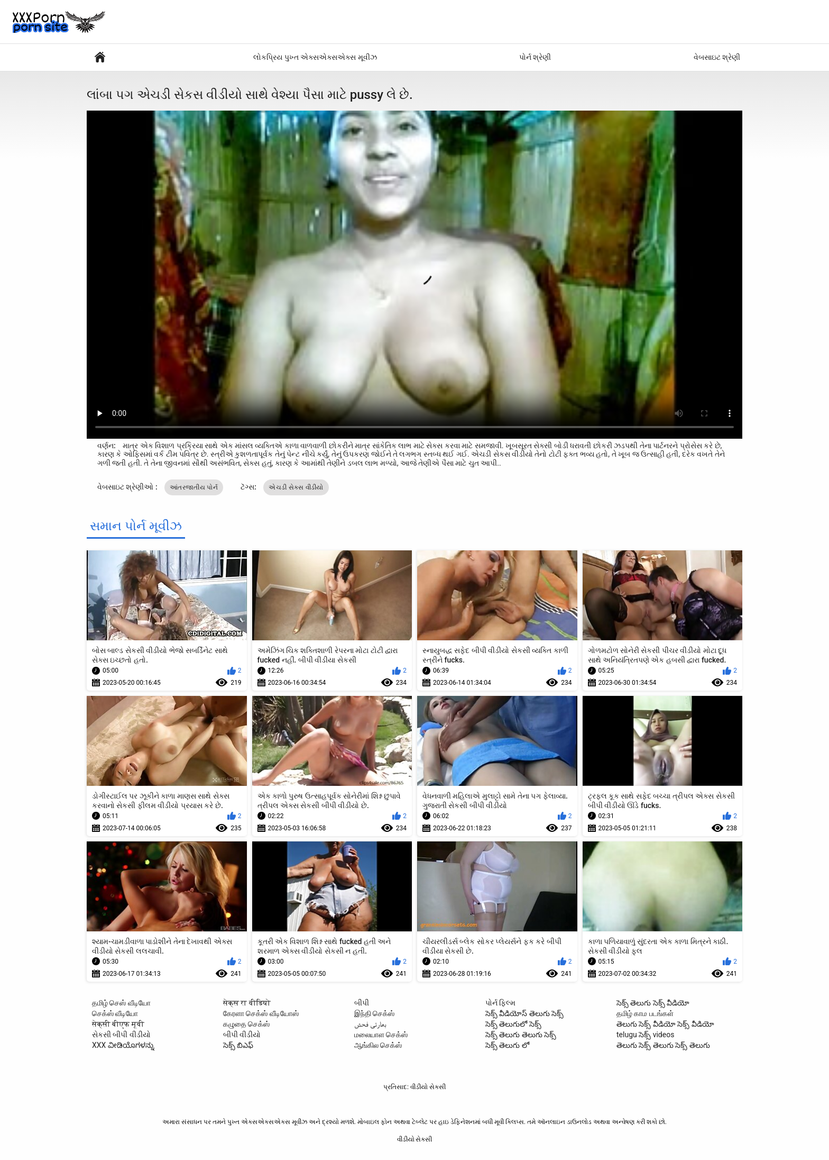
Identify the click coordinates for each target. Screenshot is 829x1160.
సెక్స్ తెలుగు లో (507, 1045)
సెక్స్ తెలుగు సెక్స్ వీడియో (652, 1003)
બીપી (361, 1003)
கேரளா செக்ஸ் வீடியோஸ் (261, 1013)
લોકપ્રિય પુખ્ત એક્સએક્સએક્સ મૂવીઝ (314, 57)
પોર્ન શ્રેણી (535, 57)
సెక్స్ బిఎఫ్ (238, 1045)
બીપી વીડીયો (242, 1034)
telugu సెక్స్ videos (645, 1034)
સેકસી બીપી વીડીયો (121, 1034)
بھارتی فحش (370, 1024)
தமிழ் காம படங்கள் (645, 1013)
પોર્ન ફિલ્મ (500, 1003)
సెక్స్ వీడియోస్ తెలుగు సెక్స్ (524, 1013)
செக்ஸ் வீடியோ (115, 1013)
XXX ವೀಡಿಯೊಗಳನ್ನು (123, 1045)
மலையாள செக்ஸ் (381, 1034)
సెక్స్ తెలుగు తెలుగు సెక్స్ (520, 1034)
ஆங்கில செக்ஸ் (378, 1045)
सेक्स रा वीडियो (247, 1003)
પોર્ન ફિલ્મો (100, 57)
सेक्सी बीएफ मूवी (118, 1024)
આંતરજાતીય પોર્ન (194, 487)
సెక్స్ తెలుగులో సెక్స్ (513, 1024)
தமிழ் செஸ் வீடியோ (121, 1003)
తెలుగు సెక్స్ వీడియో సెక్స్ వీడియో (665, 1024)
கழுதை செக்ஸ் (246, 1024)
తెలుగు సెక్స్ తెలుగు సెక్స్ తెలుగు (663, 1045)
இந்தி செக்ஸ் (374, 1013)
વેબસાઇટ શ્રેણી (717, 57)
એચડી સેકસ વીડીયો (296, 487)
